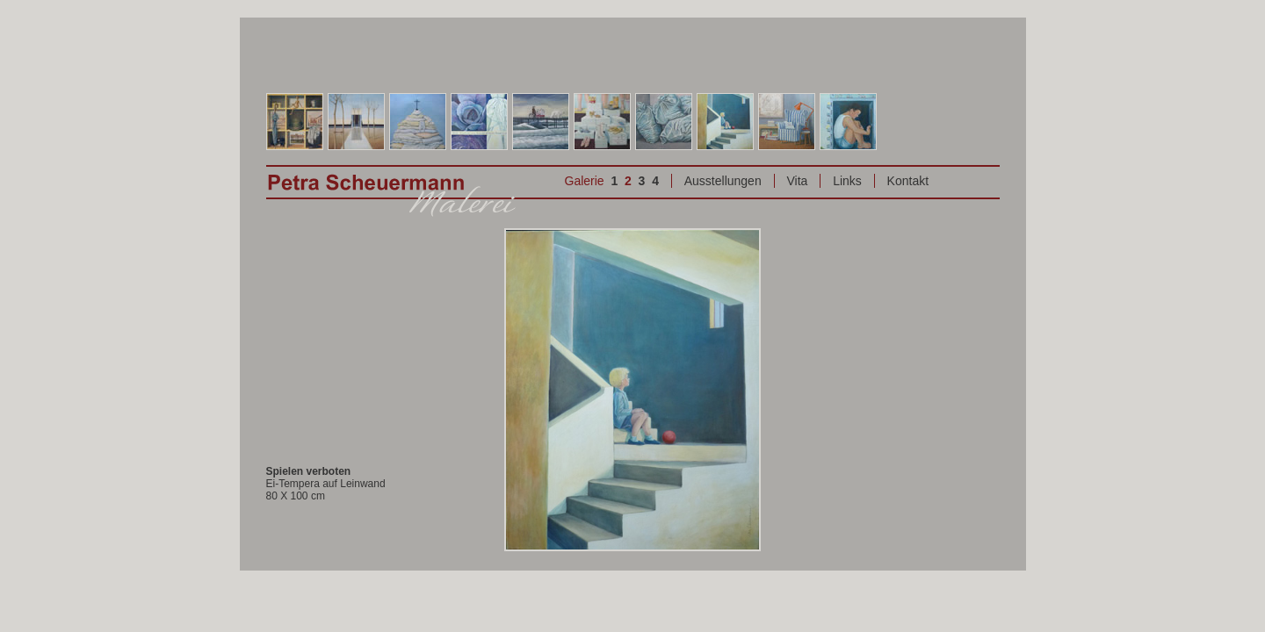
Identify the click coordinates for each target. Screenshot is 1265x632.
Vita (796, 181)
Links (847, 181)
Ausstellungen (723, 181)
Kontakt (908, 181)
